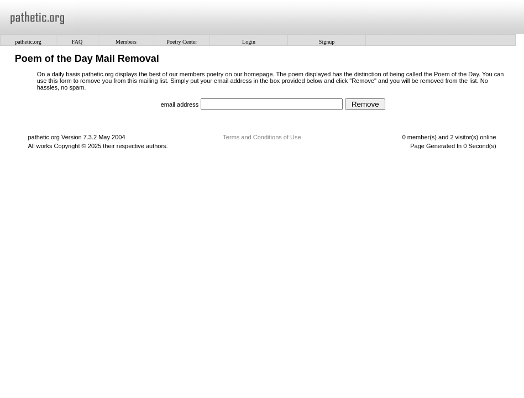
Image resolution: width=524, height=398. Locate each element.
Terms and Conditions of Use (262, 137)
